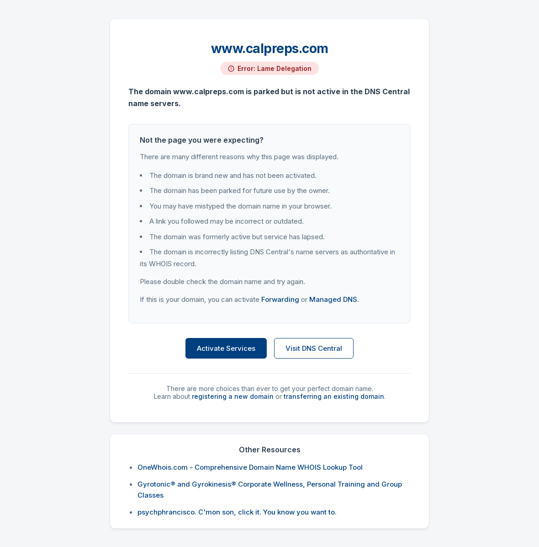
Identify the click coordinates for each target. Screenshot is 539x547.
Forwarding (280, 299)
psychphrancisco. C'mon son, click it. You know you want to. (237, 512)
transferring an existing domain (334, 396)
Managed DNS (333, 299)
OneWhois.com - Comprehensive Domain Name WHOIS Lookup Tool (250, 467)
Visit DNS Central (313, 348)
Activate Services (226, 348)
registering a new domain (233, 396)
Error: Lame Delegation (275, 68)
